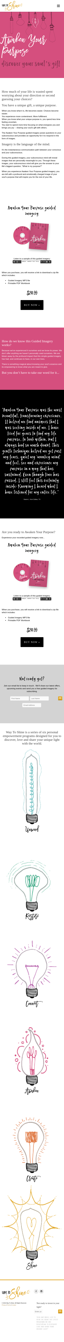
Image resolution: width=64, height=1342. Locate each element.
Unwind (32, 830)
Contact (14, 1305)
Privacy (4, 1305)
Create (32, 1179)
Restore (32, 917)
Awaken (32, 1091)
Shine (32, 1266)
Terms (9, 1305)
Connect (32, 1004)
